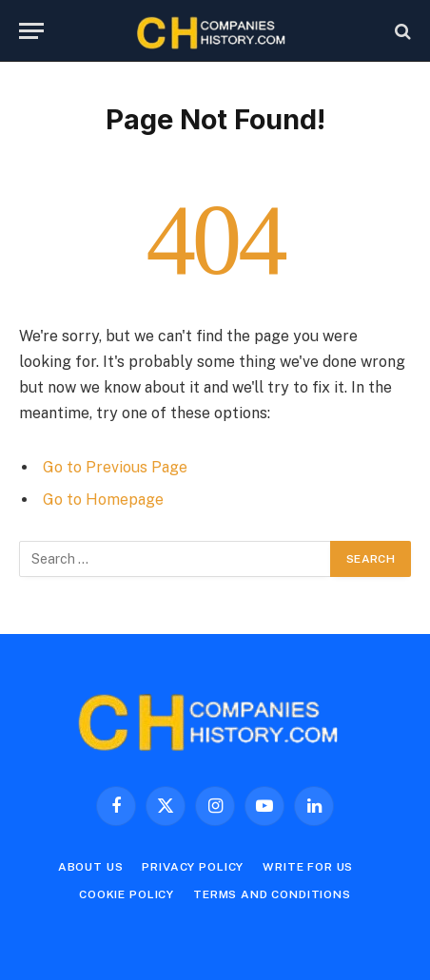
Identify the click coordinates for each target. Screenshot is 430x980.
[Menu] (31, 31)
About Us (91, 867)
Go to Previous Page (115, 467)
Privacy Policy (193, 867)
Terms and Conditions (272, 894)
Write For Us (308, 867)
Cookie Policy (126, 894)
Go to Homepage (103, 499)
